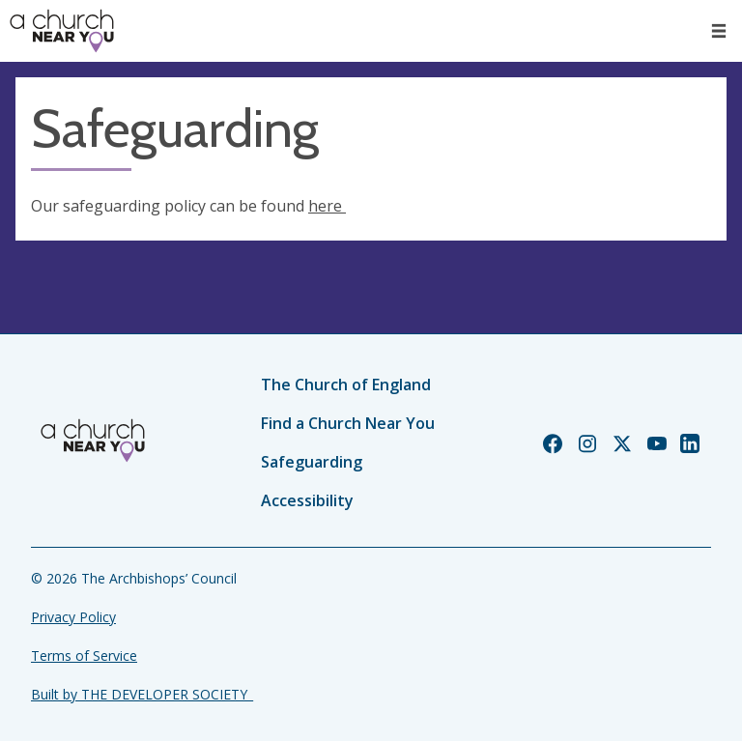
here (327, 205)
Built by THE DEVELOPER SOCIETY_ (142, 694)
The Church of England (346, 384)
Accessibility (307, 500)
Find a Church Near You (348, 423)
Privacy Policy (73, 617)
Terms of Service (84, 655)
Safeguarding (311, 461)
